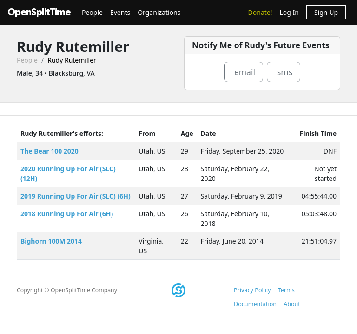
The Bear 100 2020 (49, 151)
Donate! (260, 12)
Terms (286, 290)
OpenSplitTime (39, 12)
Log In (288, 12)
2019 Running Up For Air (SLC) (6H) (75, 196)
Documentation (255, 304)
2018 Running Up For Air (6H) (66, 213)
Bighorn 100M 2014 (51, 241)
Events (120, 12)
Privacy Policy (252, 290)
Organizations (159, 12)
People (92, 12)
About (292, 304)
